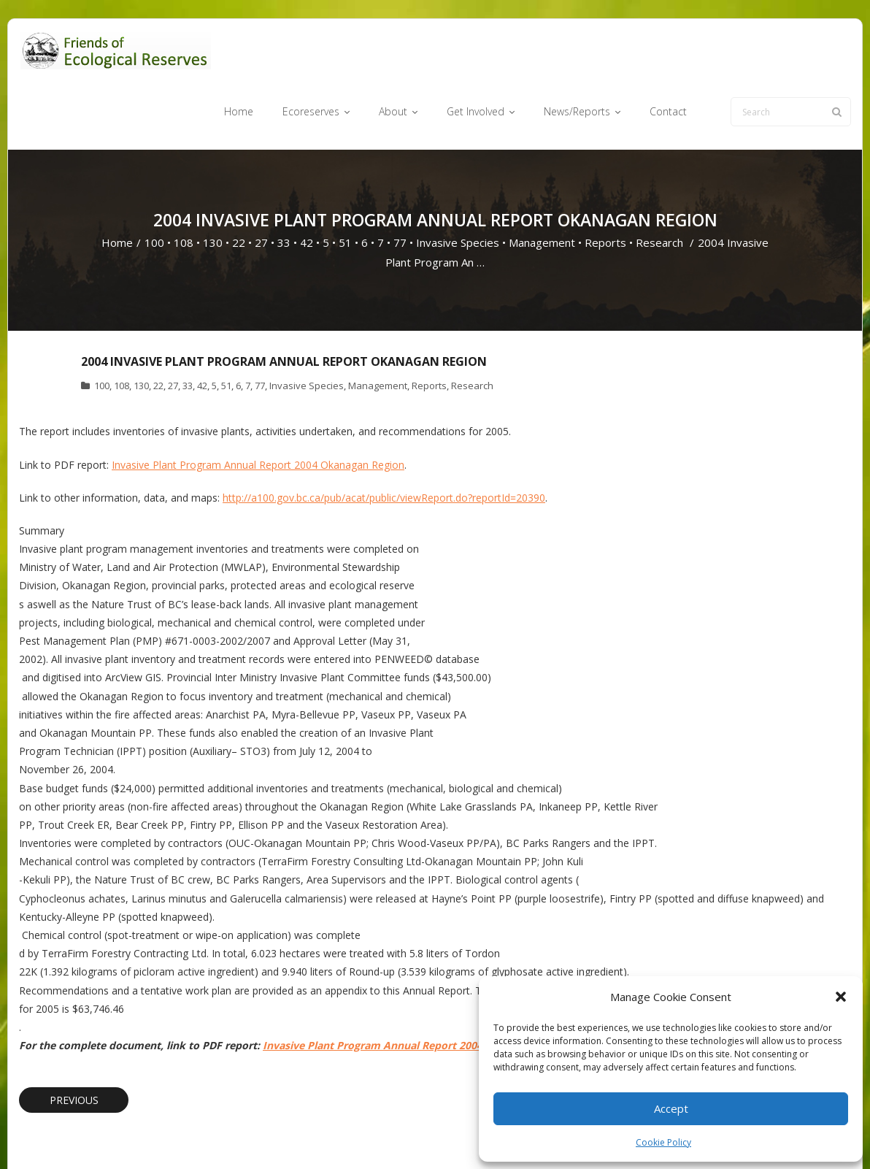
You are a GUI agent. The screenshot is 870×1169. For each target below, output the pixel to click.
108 (183, 187)
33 (283, 187)
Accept (671, 1108)
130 (213, 187)
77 (400, 187)
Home (117, 187)
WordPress (228, 1135)
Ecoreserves (405, 1135)
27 (261, 187)
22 (238, 187)
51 (345, 187)
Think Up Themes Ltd (105, 1135)
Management (542, 187)
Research (659, 187)
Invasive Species (457, 187)
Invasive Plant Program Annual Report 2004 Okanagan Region (258, 408)
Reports (605, 187)
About (460, 1135)
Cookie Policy (663, 1142)
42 (306, 187)
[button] (841, 996)
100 (154, 187)
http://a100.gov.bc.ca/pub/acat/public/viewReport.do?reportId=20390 (384, 441)
